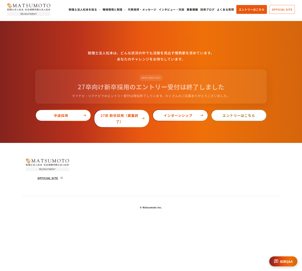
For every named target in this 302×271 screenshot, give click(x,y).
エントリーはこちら (251, 9)
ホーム (97, 193)
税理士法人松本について (142, 193)
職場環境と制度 (112, 9)
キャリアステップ (182, 202)
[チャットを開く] (283, 261)
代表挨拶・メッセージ (142, 9)
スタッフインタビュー (223, 203)
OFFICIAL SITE (282, 9)
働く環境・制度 (183, 193)
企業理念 (129, 202)
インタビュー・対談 (171, 9)
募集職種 (192, 9)
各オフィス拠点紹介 (182, 228)
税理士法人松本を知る (83, 9)
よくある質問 (225, 9)
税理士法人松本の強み (137, 210)
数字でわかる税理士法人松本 (141, 218)
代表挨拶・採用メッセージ (226, 193)
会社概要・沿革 (133, 226)
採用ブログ (207, 9)
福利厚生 (177, 218)
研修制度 (177, 210)
